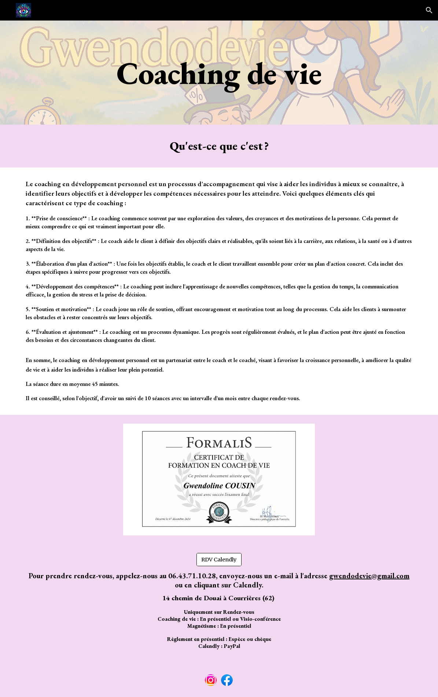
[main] (219, 72)
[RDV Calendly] (219, 559)
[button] (429, 10)
